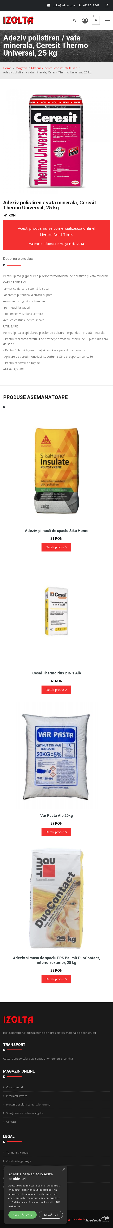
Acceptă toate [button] (22, 1214)
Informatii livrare (16, 1096)
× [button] (63, 1169)
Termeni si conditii (17, 1152)
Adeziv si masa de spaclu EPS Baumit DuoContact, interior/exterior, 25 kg (56, 960)
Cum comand (14, 1087)
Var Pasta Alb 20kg (56, 815)
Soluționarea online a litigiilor (24, 1113)
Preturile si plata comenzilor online (28, 1104)
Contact (11, 1122)
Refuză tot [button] (50, 1214)
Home (7, 68)
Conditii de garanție (18, 1161)
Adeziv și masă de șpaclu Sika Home (56, 530)
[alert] (35, 1195)
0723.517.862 (91, 5)
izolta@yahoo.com (64, 5)
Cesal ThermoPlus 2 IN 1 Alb (56, 673)
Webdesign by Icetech (71, 1219)
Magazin (21, 68)
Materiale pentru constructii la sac (54, 68)
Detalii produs (56, 547)
